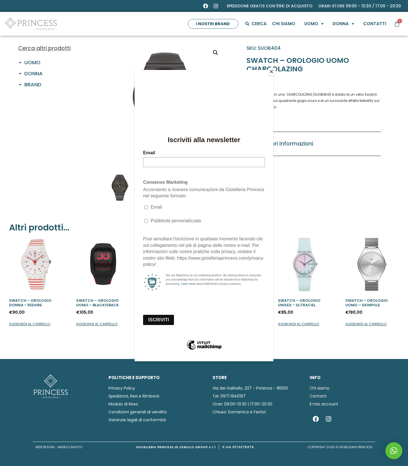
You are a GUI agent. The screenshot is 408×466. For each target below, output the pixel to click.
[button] (393, 450)
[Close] (272, 71)
